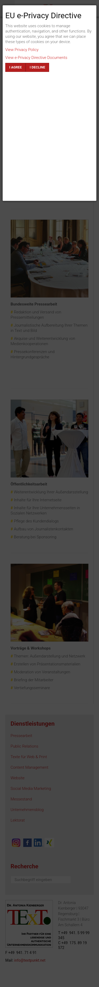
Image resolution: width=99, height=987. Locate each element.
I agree (15, 67)
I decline (37, 67)
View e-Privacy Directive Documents (36, 57)
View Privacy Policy (22, 49)
